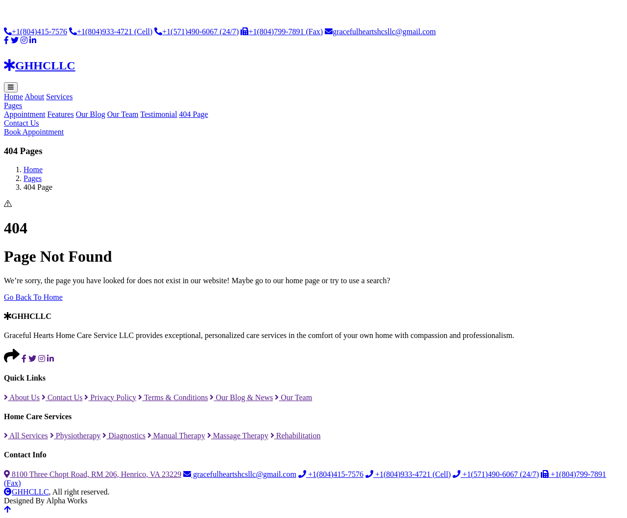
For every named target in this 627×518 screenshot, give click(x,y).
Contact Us (21, 123)
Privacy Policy (110, 397)
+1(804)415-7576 (35, 31)
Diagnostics (123, 435)
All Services (26, 435)
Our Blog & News (241, 397)
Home (13, 96)
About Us (22, 397)
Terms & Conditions (173, 397)
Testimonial (158, 114)
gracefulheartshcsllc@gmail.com (380, 31)
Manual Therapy (176, 435)
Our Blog (90, 114)
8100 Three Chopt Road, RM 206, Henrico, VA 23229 (92, 474)
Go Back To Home (33, 297)
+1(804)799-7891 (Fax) (282, 31)
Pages (13, 105)
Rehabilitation (295, 435)
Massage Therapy (237, 435)
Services (59, 96)
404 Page (193, 114)
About (34, 96)
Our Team (123, 114)
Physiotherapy (75, 435)
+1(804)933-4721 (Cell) (110, 31)
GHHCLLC (26, 492)
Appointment (24, 114)
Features (60, 114)
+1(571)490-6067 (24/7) (196, 31)
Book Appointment (34, 132)
